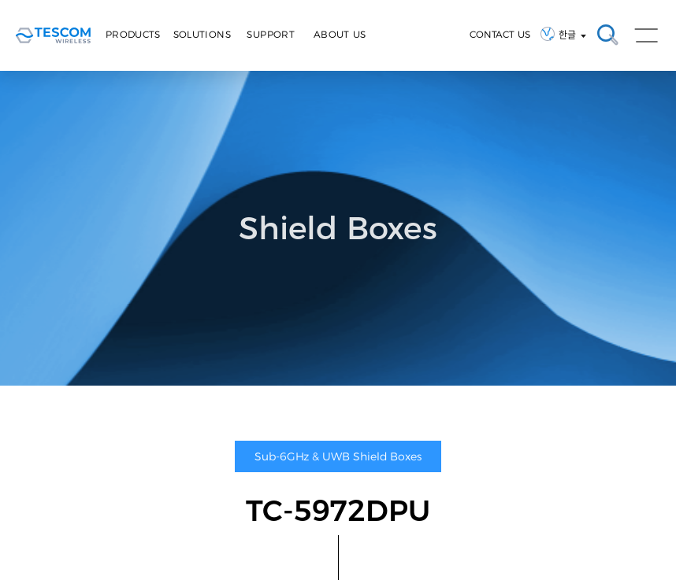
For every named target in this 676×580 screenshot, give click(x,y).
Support (271, 34)
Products (133, 34)
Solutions (202, 34)
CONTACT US (500, 34)
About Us (340, 34)
